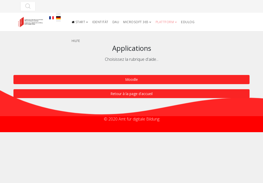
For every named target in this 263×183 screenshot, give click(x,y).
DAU (115, 22)
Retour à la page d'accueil (131, 93)
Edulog (187, 22)
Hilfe (76, 41)
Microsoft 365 (136, 22)
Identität (100, 22)
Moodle (131, 79)
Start (78, 22)
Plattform (165, 22)
